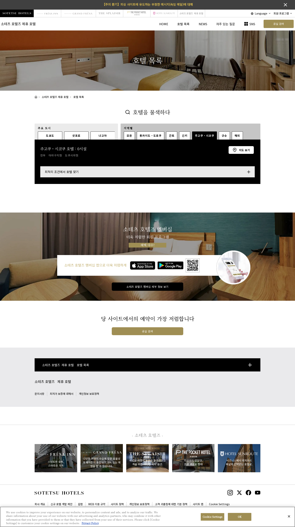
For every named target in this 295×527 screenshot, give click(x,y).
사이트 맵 (198, 504)
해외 (237, 135)
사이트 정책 (117, 504)
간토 (171, 135)
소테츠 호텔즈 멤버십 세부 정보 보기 (147, 287)
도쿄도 (50, 135)
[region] (147, 517)
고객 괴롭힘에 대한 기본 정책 (171, 504)
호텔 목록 (183, 24)
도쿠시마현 (71, 155)
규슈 (224, 135)
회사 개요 (40, 504)
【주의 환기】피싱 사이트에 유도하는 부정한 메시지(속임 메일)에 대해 (147, 4)
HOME (163, 24)
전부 (43, 155)
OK (239, 517)
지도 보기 (244, 150)
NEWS (203, 24)
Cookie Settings (219, 504)
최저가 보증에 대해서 (61, 393)
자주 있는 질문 (225, 24)
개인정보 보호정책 (89, 393)
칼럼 (80, 504)
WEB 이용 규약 (96, 504)
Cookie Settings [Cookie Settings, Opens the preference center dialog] (212, 517)
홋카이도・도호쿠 (150, 135)
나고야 (103, 135)
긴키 (184, 135)
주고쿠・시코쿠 (204, 135)
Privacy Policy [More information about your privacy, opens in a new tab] (90, 523)
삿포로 (76, 135)
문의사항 (39, 393)
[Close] (289, 516)
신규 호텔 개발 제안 (61, 504)
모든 (129, 135)
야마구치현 (55, 155)
